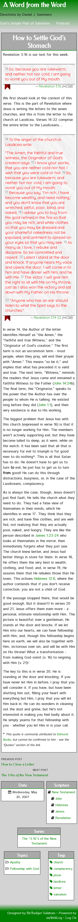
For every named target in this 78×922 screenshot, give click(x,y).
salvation (58, 894)
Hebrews (61, 805)
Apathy (15, 862)
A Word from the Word (34, 5)
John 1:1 (44, 405)
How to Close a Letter (17, 764)
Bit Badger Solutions (41, 913)
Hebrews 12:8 (44, 578)
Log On (71, 918)
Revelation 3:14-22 (47, 317)
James (59, 811)
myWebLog (54, 918)
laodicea (58, 881)
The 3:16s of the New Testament (24, 775)
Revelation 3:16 (50, 86)
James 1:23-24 (47, 535)
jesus (55, 875)
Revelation (63, 818)
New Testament (63, 792)
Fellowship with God (24, 868)
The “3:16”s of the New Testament (39, 841)
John (58, 798)
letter (56, 888)
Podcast (63, 23)
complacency (61, 868)
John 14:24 (62, 383)
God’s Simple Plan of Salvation (25, 23)
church (56, 862)
